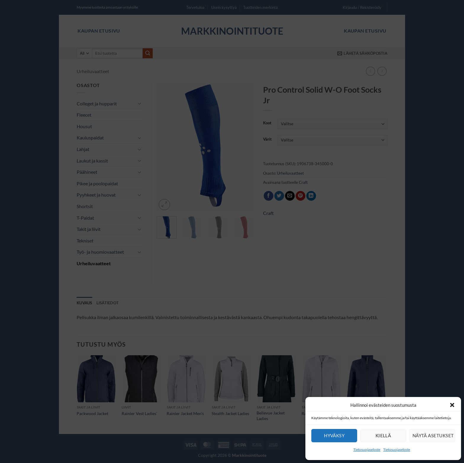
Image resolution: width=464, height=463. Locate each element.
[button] (452, 405)
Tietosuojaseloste (366, 449)
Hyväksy (334, 435)
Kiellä (383, 435)
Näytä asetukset (433, 435)
